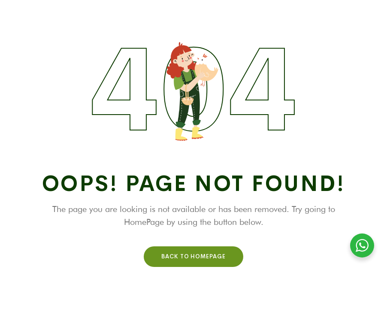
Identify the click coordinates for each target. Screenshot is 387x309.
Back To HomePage (193, 256)
